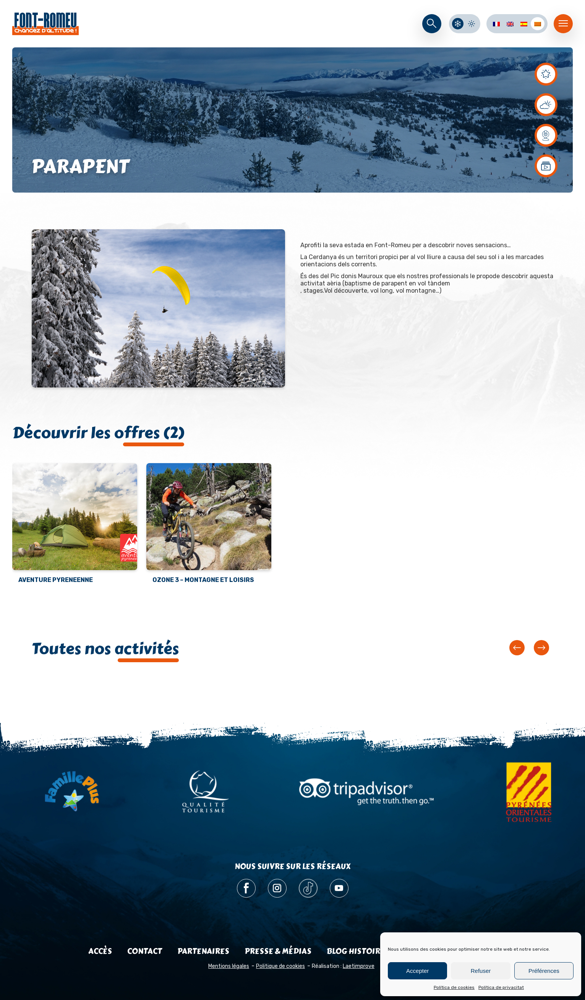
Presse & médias (278, 951)
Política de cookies (454, 987)
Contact (144, 951)
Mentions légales (228, 966)
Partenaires (203, 951)
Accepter (417, 971)
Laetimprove (358, 966)
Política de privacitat (501, 987)
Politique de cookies (280, 966)
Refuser (481, 971)
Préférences (543, 971)
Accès (100, 951)
